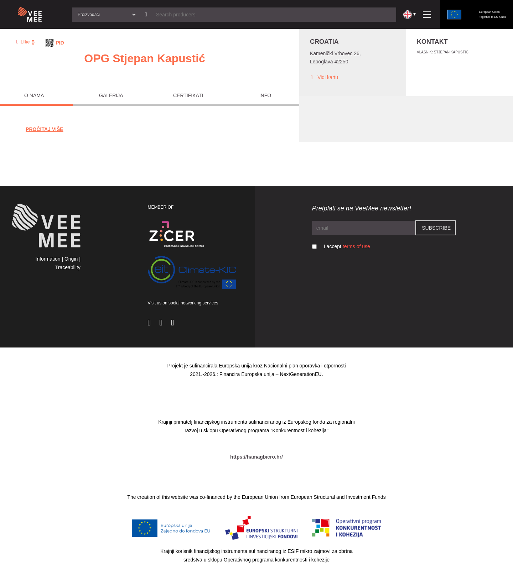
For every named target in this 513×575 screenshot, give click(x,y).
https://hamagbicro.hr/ (256, 457)
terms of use (356, 246)
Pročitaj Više (44, 129)
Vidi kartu (324, 77)
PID (60, 43)
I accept (347, 246)
